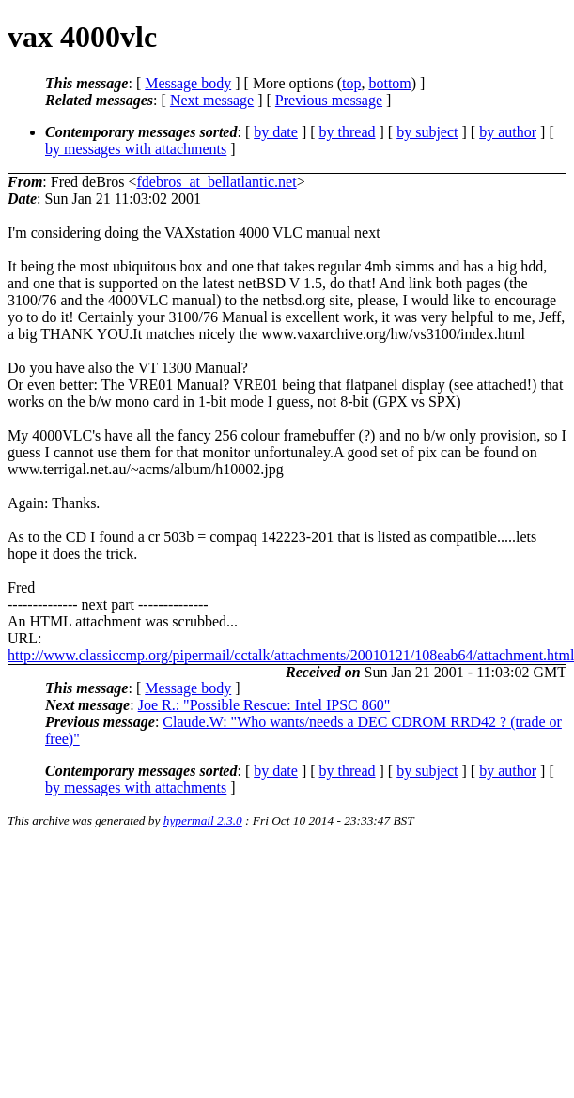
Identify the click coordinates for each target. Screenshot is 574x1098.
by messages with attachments (135, 149)
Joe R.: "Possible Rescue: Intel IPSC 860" (264, 705)
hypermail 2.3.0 (202, 820)
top (351, 83)
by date (276, 132)
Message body (188, 83)
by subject (427, 132)
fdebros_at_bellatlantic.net (216, 182)
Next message (212, 100)
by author (507, 132)
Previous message (328, 100)
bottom (389, 83)
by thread (347, 132)
